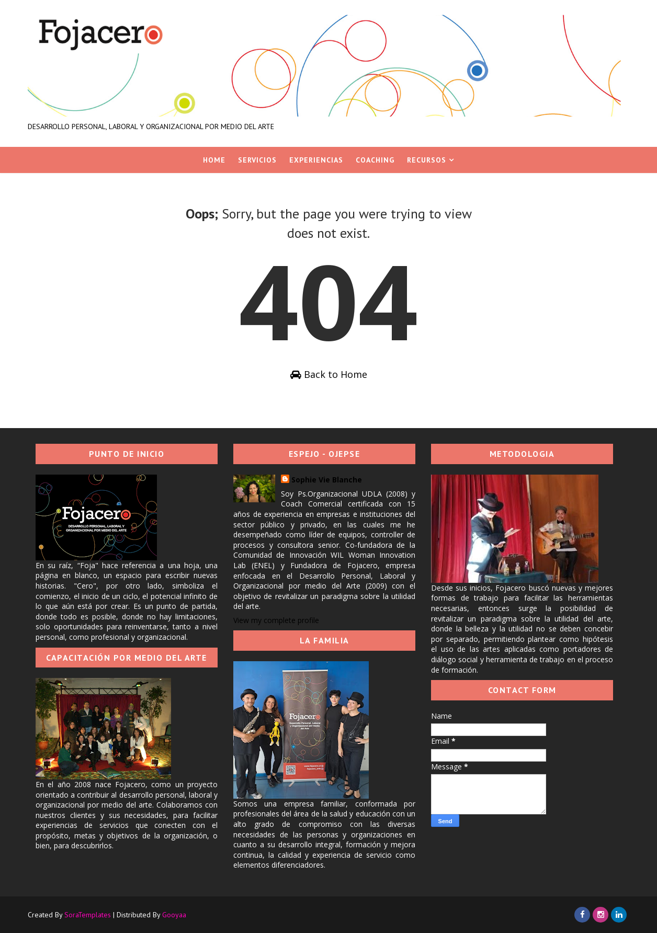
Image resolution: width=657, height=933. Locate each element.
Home (214, 160)
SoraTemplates (87, 914)
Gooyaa (174, 914)
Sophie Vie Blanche (326, 480)
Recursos (426, 160)
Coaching (375, 160)
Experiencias (316, 160)
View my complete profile (276, 620)
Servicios (257, 160)
